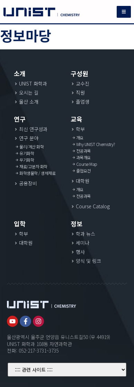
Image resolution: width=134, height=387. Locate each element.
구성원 (79, 73)
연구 (20, 118)
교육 (76, 118)
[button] (124, 12)
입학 (20, 223)
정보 (76, 223)
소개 (20, 73)
